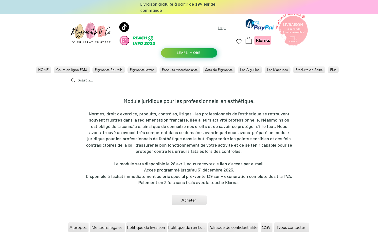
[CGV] (266, 227)
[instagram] (124, 40)
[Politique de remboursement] (187, 227)
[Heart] (239, 41)
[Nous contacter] (291, 227)
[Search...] (97, 80)
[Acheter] (189, 200)
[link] (249, 40)
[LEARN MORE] (189, 53)
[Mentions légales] (107, 227)
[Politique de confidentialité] (233, 227)
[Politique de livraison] (146, 227)
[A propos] (78, 227)
